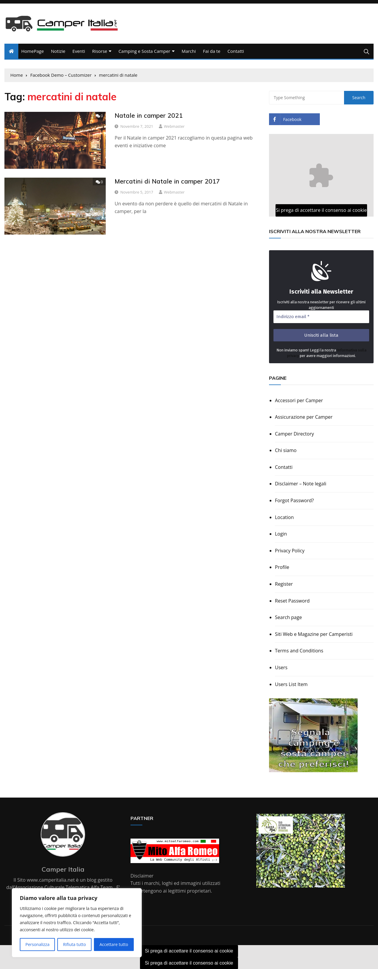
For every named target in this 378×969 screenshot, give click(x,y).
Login (281, 534)
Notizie (58, 51)
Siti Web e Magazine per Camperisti (314, 634)
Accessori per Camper (299, 400)
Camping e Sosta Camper (144, 51)
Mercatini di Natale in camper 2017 (167, 181)
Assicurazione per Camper (304, 417)
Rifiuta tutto (74, 944)
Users (281, 667)
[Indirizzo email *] (321, 316)
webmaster (174, 126)
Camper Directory (294, 434)
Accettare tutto (114, 944)
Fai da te (211, 51)
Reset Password (292, 601)
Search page (288, 617)
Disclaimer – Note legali (300, 483)
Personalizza (37, 944)
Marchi (189, 51)
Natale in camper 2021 (149, 115)
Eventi (78, 51)
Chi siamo (285, 450)
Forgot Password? (294, 500)
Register (284, 584)
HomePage (32, 51)
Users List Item (291, 684)
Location (284, 517)
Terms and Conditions (299, 650)
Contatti (235, 51)
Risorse (99, 51)
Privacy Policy (289, 550)
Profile (282, 567)
